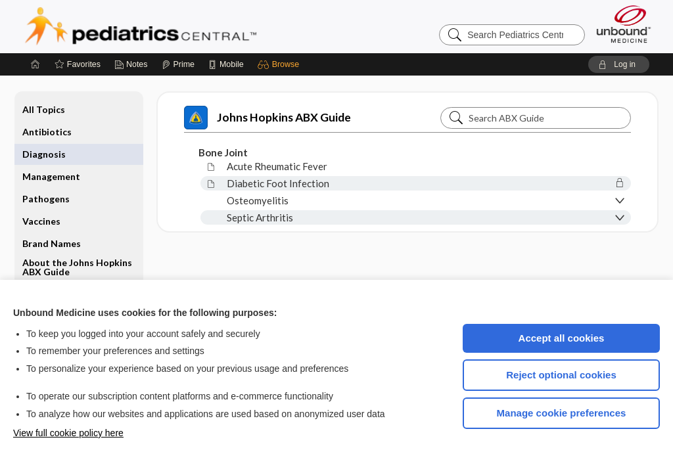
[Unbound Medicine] (624, 24)
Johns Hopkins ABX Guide (267, 117)
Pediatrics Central (188, 26)
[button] (280, 64)
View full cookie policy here (68, 433)
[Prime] (178, 64)
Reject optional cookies (561, 374)
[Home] (35, 64)
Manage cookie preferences (561, 412)
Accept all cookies (562, 338)
